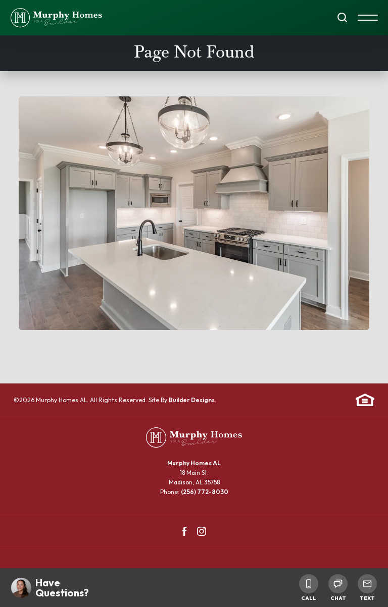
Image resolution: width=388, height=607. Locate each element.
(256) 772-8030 (204, 491)
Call (308, 587)
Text (367, 587)
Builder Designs (192, 400)
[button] (342, 17)
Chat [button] (338, 587)
